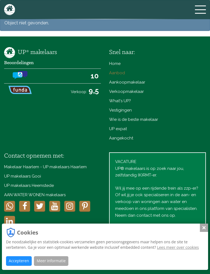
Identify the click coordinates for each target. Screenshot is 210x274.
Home (115, 63)
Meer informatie (51, 260)
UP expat (118, 128)
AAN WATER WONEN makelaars (35, 194)
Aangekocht (121, 138)
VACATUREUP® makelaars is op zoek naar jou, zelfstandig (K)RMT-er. (149, 168)
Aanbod (117, 72)
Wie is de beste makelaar (133, 119)
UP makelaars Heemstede (29, 185)
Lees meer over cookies (178, 247)
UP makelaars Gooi (22, 176)
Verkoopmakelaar (126, 91)
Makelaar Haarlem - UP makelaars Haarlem (45, 166)
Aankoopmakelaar (127, 82)
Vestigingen (120, 110)
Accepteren (19, 260)
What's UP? (120, 100)
